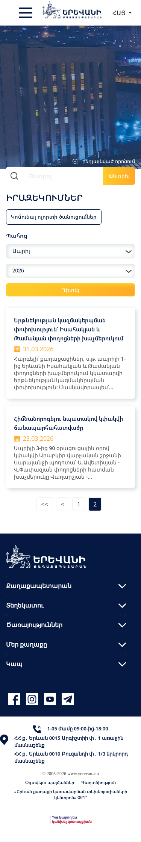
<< (44, 504)
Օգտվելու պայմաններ (49, 782)
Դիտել (70, 289)
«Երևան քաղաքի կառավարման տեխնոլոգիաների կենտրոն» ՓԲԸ (70, 794)
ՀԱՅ (119, 13)
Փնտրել (119, 176)
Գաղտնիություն (98, 782)
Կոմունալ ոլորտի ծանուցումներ (54, 216)
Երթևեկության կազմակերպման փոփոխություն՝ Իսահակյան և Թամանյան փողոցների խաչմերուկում (68, 329)
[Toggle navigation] (26, 13)
